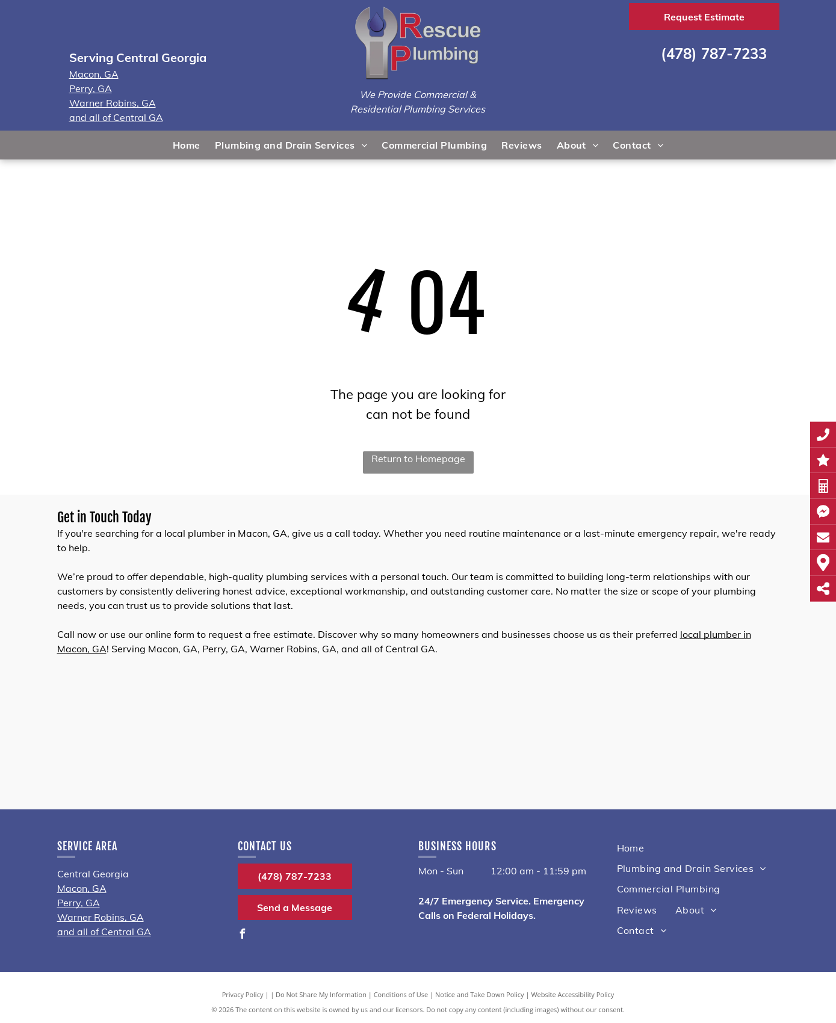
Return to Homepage (418, 459)
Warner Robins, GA (112, 103)
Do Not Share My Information (321, 994)
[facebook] (242, 935)
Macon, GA (94, 74)
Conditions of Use (401, 994)
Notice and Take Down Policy (479, 994)
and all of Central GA (116, 117)
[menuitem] (187, 145)
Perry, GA (90, 88)
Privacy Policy (243, 994)
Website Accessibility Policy (572, 994)
